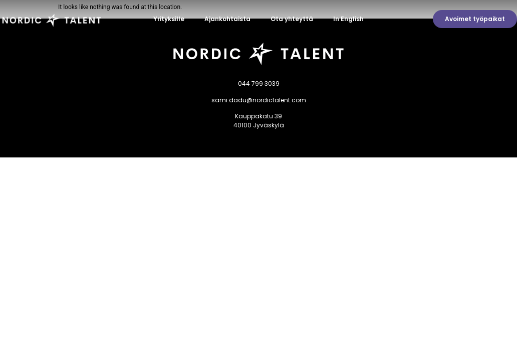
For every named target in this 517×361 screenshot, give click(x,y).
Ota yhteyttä (292, 19)
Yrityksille (168, 19)
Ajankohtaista (227, 19)
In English (348, 19)
